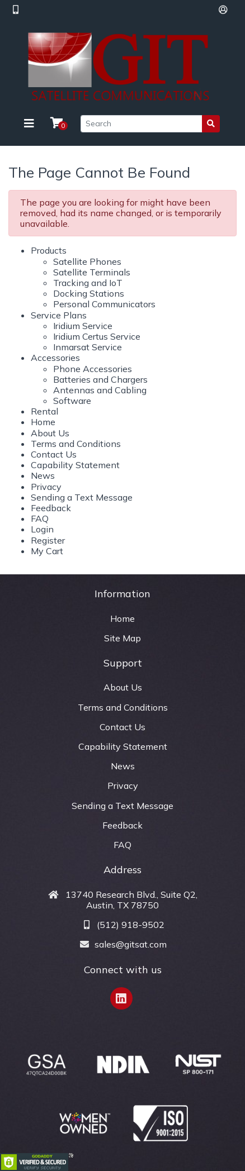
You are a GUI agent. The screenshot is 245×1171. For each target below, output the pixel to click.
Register (48, 540)
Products (49, 250)
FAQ (40, 518)
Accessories (55, 357)
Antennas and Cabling (100, 390)
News (43, 475)
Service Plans (59, 315)
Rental (44, 411)
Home (43, 421)
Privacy (46, 486)
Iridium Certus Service (96, 336)
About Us (50, 433)
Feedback (51, 507)
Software (72, 400)
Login (42, 529)
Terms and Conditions (76, 443)
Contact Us (54, 454)
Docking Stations (88, 293)
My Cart (47, 550)
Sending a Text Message (82, 497)
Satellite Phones (87, 261)
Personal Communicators (104, 304)
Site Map (122, 638)
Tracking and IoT (88, 282)
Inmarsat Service (87, 347)
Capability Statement (75, 464)
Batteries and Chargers (100, 379)
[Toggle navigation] (29, 123)
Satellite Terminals (91, 272)
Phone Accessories (92, 368)
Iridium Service (82, 325)
